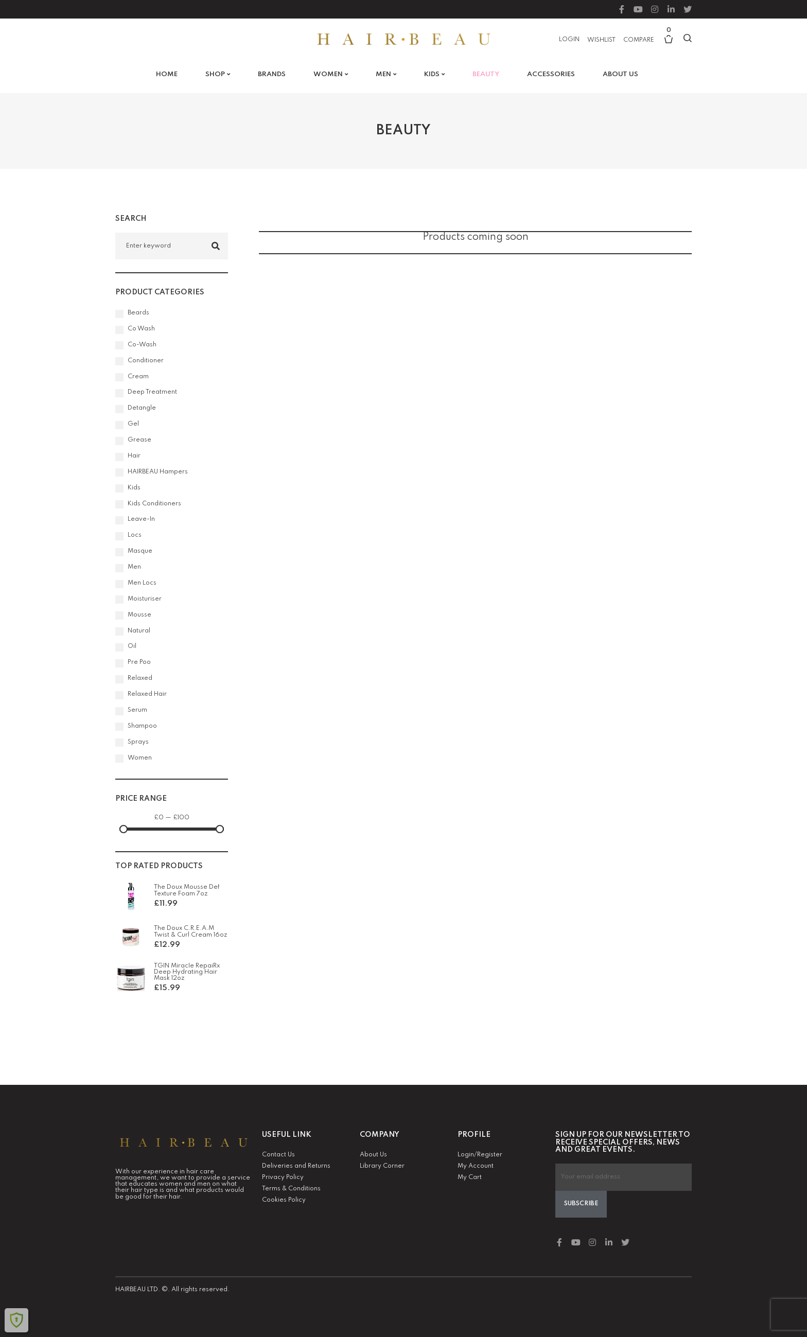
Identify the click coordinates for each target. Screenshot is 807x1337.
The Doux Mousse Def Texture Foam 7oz (187, 890)
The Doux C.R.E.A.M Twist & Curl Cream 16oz (190, 931)
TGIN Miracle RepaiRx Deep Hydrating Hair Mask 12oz (187, 972)
